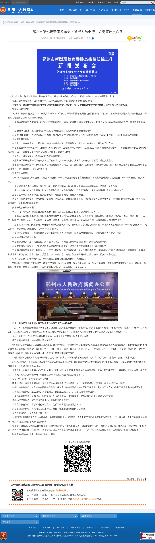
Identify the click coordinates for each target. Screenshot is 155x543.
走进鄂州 (116, 10)
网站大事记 (75, 528)
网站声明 (105, 528)
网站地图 (60, 528)
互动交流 (103, 10)
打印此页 (131, 479)
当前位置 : (9, 22)
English (6, 2)
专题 (22, 22)
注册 (116, 2)
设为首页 (32, 528)
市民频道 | (16, 3)
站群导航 (150, 10)
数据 (126, 10)
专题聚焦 (137, 10)
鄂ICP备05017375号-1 (97, 533)
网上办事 (90, 10)
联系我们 (90, 528)
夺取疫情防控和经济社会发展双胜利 (52, 22)
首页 (61, 10)
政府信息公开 (75, 10)
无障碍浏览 (90, 2)
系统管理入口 (120, 528)
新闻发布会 (75, 22)
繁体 (1, 2)
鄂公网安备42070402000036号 (76, 533)
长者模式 (101, 2)
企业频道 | (23, 3)
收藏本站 (46, 528)
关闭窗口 (140, 479)
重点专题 (30, 22)
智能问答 (80, 2)
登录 (110, 2)
